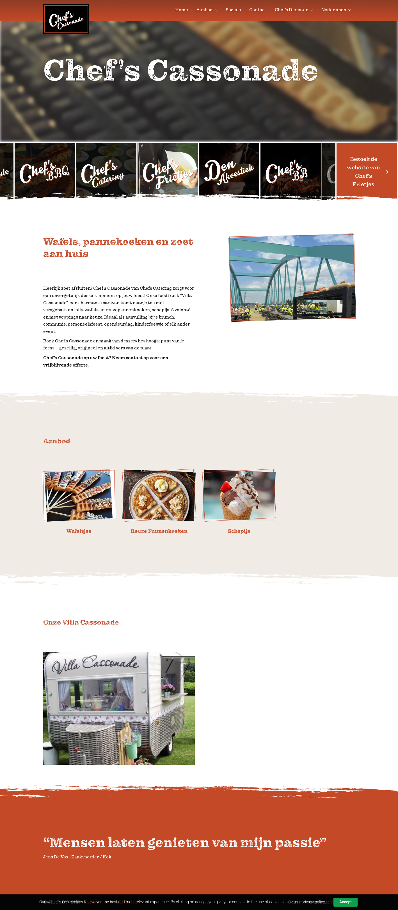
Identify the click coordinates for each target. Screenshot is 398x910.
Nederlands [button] (336, 10)
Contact (258, 10)
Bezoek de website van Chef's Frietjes (367, 172)
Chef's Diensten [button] (294, 10)
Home (181, 10)
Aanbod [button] (206, 10)
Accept (345, 902)
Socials (233, 10)
